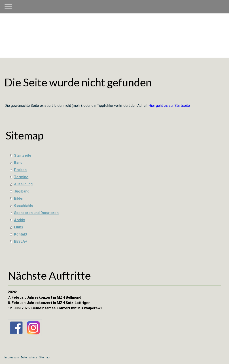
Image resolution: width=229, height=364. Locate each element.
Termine (21, 177)
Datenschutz (29, 357)
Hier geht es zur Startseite (169, 105)
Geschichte (23, 205)
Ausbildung (23, 184)
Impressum (11, 357)
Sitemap (44, 357)
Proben (20, 170)
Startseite (22, 155)
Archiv (19, 220)
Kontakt (20, 234)
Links (18, 227)
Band (18, 163)
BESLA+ (20, 241)
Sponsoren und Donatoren (36, 213)
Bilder (19, 198)
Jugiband (21, 191)
